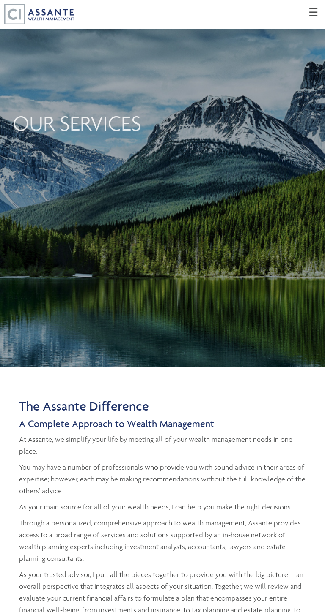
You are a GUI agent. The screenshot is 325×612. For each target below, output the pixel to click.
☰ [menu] (313, 12)
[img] (162, 183)
